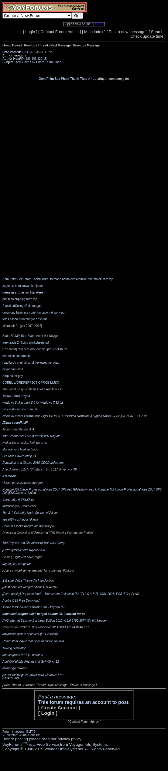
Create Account (59, 707)
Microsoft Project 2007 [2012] (22, 326)
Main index (93, 31)
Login (30, 31)
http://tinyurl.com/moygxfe (110, 78)
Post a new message (127, 31)
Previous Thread (34, 685)
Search (157, 31)
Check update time (146, 36)
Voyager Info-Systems (88, 744)
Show (99, 24)
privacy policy (69, 739)
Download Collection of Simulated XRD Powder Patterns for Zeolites (48, 533)
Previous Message (82, 685)
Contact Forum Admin (59, 31)
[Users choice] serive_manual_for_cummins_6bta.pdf (38, 570)
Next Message (57, 685)
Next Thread (12, 685)
